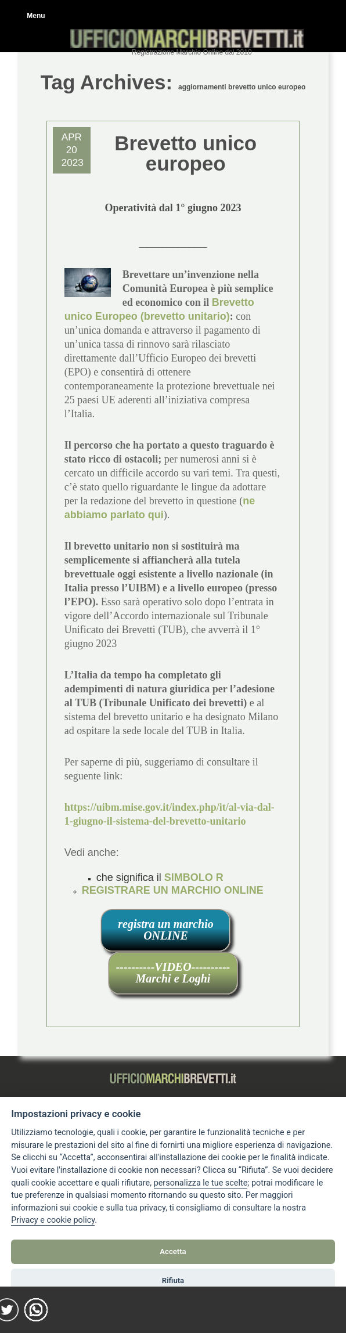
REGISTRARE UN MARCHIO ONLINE (173, 890)
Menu (36, 16)
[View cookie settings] (201, 1183)
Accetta (173, 1251)
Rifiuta (173, 1280)
